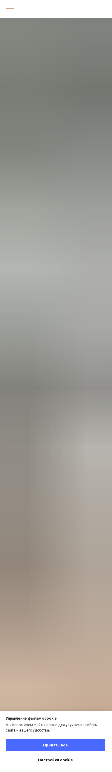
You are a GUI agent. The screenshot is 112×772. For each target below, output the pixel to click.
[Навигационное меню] (10, 9)
